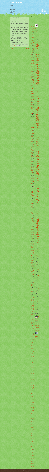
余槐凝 (33, 77)
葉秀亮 (33, 243)
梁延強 (32, 172)
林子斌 (31, 111)
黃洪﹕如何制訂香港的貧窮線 (37, 168)
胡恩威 (31, 136)
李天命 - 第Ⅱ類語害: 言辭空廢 (37, 330)
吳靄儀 (33, 82)
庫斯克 (33, 144)
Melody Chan (32, 404)
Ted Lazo (33, 450)
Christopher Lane (33, 340)
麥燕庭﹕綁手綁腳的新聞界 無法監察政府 (37, 73)
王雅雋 (31, 48)
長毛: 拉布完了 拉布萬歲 (37, 55)
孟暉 (33, 105)
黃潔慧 (31, 232)
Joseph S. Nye (32, 384)
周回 (32, 102)
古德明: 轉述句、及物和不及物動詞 (37, 93)
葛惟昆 (32, 247)
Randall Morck (32, 427)
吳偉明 (32, 80)
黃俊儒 (32, 227)
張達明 (31, 167)
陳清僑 (33, 198)
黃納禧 (31, 229)
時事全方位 (32, 147)
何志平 (31, 71)
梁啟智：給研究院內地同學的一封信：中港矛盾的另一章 (37, 337)
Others (33, 421)
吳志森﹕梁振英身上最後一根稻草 (37, 220)
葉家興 (33, 244)
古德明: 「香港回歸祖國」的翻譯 (37, 208)
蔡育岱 (32, 271)
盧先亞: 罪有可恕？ (37, 143)
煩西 (32, 241)
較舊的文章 (27, 48)
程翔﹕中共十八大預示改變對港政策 (37, 117)
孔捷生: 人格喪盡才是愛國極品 (37, 131)
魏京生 (33, 303)
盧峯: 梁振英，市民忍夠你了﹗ (37, 176)
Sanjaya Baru (32, 436)
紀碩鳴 (33, 133)
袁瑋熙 (33, 150)
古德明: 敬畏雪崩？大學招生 (37, 68)
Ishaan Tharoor (33, 367)
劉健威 (32, 260)
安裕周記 (33, 62)
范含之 (31, 138)
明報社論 (32, 108)
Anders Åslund (32, 320)
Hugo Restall (33, 365)
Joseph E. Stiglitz (32, 383)
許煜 (32, 183)
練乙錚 (33, 269)
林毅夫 (33, 119)
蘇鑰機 (32, 312)
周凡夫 (33, 101)
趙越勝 (31, 257)
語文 (31, 255)
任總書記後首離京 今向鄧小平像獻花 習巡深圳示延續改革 (37, 88)
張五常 (32, 159)
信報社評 (32, 126)
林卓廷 (33, 114)
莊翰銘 (33, 180)
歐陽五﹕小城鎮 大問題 (37, 218)
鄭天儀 (32, 276)
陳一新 (33, 188)
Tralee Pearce (33, 455)
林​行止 (32, 113)
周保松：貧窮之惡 (37, 60)
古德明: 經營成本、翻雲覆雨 (37, 124)
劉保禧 (33, 259)
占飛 (33, 51)
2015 (36, 32)
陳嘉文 (31, 202)
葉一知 (33, 242)
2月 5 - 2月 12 (37, 304)
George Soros (32, 357)
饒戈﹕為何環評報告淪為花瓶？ (37, 137)
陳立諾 (31, 192)
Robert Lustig (32, 432)
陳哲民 (33, 195)
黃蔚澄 (33, 232)
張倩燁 (31, 163)
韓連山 (32, 302)
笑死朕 (32, 149)
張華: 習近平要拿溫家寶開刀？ (37, 210)
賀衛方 (32, 220)
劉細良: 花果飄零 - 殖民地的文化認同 (37, 146)
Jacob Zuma (31, 370)
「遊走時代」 (33, 31)
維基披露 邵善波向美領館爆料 (37, 142)
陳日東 (32, 191)
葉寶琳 (31, 247)
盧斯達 (32, 288)
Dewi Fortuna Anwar (32, 350)
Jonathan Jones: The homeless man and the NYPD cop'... (37, 184)
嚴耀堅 (32, 311)
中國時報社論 (32, 38)
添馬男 (33, 177)
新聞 (33, 235)
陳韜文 (33, 205)
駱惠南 (31, 294)
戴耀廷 (31, 295)
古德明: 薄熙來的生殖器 (37, 82)
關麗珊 (33, 310)
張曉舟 (33, 169)
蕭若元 (32, 289)
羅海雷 (31, 306)
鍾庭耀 (31, 300)
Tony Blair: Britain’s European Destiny (37, 200)
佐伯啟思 (32, 69)
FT (33, 356)
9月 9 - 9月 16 (37, 259)
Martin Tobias (33, 402)
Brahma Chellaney (32, 336)
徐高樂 (31, 146)
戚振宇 (32, 170)
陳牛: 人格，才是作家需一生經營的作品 (37, 59)
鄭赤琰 (32, 278)
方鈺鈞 (31, 43)
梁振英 (32, 174)
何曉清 (32, 74)
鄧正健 (33, 274)
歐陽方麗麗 (33, 266)
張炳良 (33, 162)
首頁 (19, 48)
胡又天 (32, 135)
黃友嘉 (32, 224)
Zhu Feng (33, 463)
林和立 (32, 115)
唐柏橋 (32, 141)
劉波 (32, 259)
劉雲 (32, 262)
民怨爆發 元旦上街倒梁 (37, 242)
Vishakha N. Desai (32, 457)
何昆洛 (32, 71)
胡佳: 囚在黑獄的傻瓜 (37, 56)
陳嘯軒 (32, 203)
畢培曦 (31, 178)
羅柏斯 (33, 305)
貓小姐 (32, 291)
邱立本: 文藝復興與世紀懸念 (37, 105)
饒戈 (31, 313)
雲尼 (32, 221)
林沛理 (31, 114)
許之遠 (33, 181)
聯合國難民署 (32, 296)
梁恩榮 (31, 174)
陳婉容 (33, 197)
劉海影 (31, 260)
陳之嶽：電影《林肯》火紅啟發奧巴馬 (37, 113)
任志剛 (31, 57)
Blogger (25, 470)
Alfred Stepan (32, 319)
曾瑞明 (32, 214)
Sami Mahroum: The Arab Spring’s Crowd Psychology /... (37, 149)
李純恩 (32, 90)
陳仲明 (32, 192)
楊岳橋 (32, 238)
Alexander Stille (32, 317)
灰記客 (32, 66)
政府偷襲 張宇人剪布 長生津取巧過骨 (37, 91)
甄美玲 (33, 253)
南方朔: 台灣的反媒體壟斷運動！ (37, 226)
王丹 (33, 45)
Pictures (33, 425)
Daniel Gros (32, 343)
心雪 (31, 42)
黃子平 (32, 223)
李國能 (31, 91)
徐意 (33, 146)
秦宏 (31, 149)
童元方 (32, 218)
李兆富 (32, 87)
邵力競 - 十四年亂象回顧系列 (32, 466)
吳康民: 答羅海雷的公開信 (37, 75)
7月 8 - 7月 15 (37, 272)
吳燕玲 (31, 82)
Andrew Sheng (33, 322)
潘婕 (31, 268)
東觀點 (32, 110)
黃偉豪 (32, 230)
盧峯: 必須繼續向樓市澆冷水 (37, 212)
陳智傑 (33, 200)
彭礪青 (32, 213)
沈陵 (31, 98)
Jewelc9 (32, 376)
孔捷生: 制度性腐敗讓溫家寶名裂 (37, 228)
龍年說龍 (33, 294)
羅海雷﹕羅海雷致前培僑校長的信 (37, 216)
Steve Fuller (33, 446)
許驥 (32, 184)
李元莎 (31, 85)
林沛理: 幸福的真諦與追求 (37, 101)
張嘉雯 (33, 167)
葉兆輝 (31, 243)
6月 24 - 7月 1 (37, 275)
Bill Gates (32, 333)
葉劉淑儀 (31, 246)
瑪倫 (31, 253)
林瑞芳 (31, 119)
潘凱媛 (33, 268)
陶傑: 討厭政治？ (37, 43)
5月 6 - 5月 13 (37, 285)
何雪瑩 (33, 73)
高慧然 (33, 155)
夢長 (32, 252)
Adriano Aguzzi (33, 316)
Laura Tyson (32, 390)
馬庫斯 (32, 153)
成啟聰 (31, 63)
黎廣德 (32, 284)
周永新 (31, 102)
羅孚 (32, 305)
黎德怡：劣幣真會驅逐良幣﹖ (37, 115)
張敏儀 (33, 164)
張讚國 (31, 170)
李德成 (32, 93)
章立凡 (31, 209)
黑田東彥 (33, 234)
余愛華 (31, 77)
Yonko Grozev (32, 460)
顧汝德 (31, 314)
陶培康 (32, 207)
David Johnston (32, 347)
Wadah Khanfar (32, 458)
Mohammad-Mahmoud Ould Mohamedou (32, 412)
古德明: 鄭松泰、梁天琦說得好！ (37, 320)
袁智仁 (32, 150)
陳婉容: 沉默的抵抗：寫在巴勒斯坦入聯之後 (37, 191)
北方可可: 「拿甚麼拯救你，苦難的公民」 (37, 230)
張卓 (32, 161)
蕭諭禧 (31, 291)
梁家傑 (33, 173)
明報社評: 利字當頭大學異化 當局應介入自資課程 (37, 133)
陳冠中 (33, 194)
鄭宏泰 (31, 277)
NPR (33, 419)
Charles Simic (32, 337)
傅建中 (33, 210)
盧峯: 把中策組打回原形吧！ (37, 129)
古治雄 (32, 52)
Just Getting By (16, 3)
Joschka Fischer (32, 382)
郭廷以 (31, 186)
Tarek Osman (32, 449)
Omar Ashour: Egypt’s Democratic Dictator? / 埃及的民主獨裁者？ (37, 187)
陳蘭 (31, 206)
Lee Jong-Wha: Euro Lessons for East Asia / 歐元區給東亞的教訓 (37, 152)
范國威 (32, 138)
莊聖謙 (31, 180)
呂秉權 (32, 83)
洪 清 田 (32, 132)
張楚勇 (32, 166)
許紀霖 (31, 183)
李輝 (31, 94)
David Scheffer (32, 348)
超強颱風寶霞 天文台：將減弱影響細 (37, 202)
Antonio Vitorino (32, 325)
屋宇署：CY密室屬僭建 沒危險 (37, 224)
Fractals (31, 356)
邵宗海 (33, 122)
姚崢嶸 (32, 130)
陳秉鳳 (31, 194)
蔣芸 (33, 273)
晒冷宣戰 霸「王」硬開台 (37, 180)
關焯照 (33, 309)
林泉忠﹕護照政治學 (37, 234)
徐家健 (33, 145)
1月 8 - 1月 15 (37, 310)
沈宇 (32, 96)
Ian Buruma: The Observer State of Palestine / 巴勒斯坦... (37, 193)
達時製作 (32, 250)
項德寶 (33, 221)
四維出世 (31, 54)
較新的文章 (11, 48)
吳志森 (32, 79)
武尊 (33, 121)
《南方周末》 (32, 26)
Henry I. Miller (33, 364)
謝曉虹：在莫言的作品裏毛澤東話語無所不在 (37, 71)
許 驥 (32, 181)
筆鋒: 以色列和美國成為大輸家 (37, 103)
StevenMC (33, 447)
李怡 (32, 88)
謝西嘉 (33, 297)
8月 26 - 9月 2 (37, 262)
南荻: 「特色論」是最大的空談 (37, 170)
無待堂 (32, 217)
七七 (33, 34)
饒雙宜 (33, 313)
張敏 (31, 164)
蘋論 (33, 312)
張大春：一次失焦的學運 (37, 48)
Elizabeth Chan (32, 354)
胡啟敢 (32, 136)
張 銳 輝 (32, 158)
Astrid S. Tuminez (32, 328)
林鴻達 (31, 120)
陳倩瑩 (32, 195)
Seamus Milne (32, 438)
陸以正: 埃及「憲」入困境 (37, 236)
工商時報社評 (32, 37)
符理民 (33, 178)
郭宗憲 (33, 186)
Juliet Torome (32, 385)
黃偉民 (32, 229)
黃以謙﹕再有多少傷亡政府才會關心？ (37, 174)
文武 (33, 42)
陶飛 (32, 206)
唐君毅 (31, 141)
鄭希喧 (33, 277)
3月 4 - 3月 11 (37, 298)
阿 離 (33, 124)
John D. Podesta (33, 377)
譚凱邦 (31, 308)
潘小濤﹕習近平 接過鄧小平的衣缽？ (37, 164)
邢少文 (31, 99)
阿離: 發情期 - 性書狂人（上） (37, 51)
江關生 (33, 65)
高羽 (31, 155)
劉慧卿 (31, 263)
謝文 (31, 297)
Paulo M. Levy (33, 422)
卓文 (32, 101)
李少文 (33, 85)
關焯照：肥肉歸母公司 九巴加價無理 (37, 239)
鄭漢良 (31, 281)
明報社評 (32, 107)
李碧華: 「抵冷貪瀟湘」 (37, 125)
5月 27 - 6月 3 (37, 281)
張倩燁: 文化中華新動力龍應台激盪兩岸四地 (37, 108)
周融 (32, 104)
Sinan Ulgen (31, 443)
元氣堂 (32, 40)
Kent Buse (33, 388)
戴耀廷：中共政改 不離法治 (37, 136)
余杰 (31, 76)
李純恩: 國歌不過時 (37, 127)
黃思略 (32, 228)
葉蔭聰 (33, 246)
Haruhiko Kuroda (32, 362)
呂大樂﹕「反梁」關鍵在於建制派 (37, 96)
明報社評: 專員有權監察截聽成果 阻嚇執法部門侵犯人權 (37, 159)
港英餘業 (32, 215)
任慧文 (32, 57)
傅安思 (31, 210)
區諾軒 (32, 156)
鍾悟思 (33, 300)
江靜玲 (31, 65)
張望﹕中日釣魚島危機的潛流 (37, 166)
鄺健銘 (31, 303)
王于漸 (31, 45)
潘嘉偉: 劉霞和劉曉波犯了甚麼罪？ (37, 80)
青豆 (32, 125)
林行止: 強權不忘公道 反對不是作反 (37, 327)
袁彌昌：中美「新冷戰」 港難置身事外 (37, 214)
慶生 (31, 265)
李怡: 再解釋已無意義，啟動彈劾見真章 (37, 233)
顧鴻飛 (33, 314)
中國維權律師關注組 (32, 39)
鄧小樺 (32, 274)
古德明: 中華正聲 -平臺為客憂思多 (37, 161)
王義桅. (33, 48)
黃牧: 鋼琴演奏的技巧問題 (37, 178)
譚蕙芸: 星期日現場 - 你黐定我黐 (37, 53)
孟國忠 (31, 105)
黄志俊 (31, 234)
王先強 (31, 46)
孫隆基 (31, 143)
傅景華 (31, 212)
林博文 (32, 117)
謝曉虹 (32, 299)
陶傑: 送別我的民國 (37, 240)
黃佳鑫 (32, 226)
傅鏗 (32, 212)
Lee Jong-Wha (33, 391)
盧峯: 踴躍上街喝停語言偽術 (37, 84)
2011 (36, 313)
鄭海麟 (33, 279)
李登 (32, 91)
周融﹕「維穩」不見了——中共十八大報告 (37, 206)
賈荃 (31, 249)
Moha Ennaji (33, 410)
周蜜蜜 (31, 104)
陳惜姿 (31, 198)
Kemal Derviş (32, 387)
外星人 (33, 54)
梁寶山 (31, 177)
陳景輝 (31, 200)
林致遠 (32, 116)
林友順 (33, 111)
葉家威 (31, 244)
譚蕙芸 (33, 308)
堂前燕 (33, 156)
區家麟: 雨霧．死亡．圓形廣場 (37, 45)
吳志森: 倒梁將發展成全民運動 (37, 172)
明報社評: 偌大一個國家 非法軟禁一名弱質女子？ (37, 99)
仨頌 (32, 50)
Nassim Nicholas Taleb (32, 416)
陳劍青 (31, 203)
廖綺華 (33, 252)
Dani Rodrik (33, 342)
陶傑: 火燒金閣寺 (37, 156)
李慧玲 (33, 93)
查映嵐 (31, 132)
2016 (36, 31)
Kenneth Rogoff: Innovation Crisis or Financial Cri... (37, 197)
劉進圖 (31, 262)
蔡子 (32, 270)
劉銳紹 (33, 263)
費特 (31, 220)
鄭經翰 (32, 280)
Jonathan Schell (33, 381)
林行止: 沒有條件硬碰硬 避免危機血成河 (37, 324)
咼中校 (32, 128)
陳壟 (32, 205)
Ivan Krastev (32, 368)
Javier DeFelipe (32, 373)
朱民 (33, 63)
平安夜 (31, 55)
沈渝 (32, 98)
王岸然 (33, 46)
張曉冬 (31, 169)
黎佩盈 (31, 282)
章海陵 (33, 209)
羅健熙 (33, 306)
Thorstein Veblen (32, 453)
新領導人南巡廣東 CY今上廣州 (37, 119)
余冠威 (33, 76)
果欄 (32, 121)
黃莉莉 (32, 231)
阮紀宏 (33, 99)
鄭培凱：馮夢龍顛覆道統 (37, 46)
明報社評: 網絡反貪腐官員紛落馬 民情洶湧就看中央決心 (37, 78)
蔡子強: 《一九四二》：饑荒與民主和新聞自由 (37, 140)
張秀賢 (31, 161)
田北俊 (32, 55)
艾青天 (32, 68)
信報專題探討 (32, 127)
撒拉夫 (32, 265)
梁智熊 (32, 175)
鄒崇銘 (33, 250)
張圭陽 (32, 160)
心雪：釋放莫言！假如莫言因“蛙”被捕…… (37, 63)
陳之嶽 (32, 189)
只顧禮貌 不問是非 (37, 155)
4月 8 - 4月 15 (37, 291)
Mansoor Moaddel (32, 396)
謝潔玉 (31, 299)
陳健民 (31, 197)
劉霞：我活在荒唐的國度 (37, 120)
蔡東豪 (31, 271)
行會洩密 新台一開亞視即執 (37, 66)
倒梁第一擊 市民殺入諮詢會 (37, 222)
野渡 (31, 188)
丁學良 (32, 34)
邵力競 (31, 122)
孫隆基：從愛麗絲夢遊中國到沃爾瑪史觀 (37, 110)
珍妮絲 (31, 133)
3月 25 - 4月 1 (37, 294)
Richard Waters (33, 429)
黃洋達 (33, 228)
